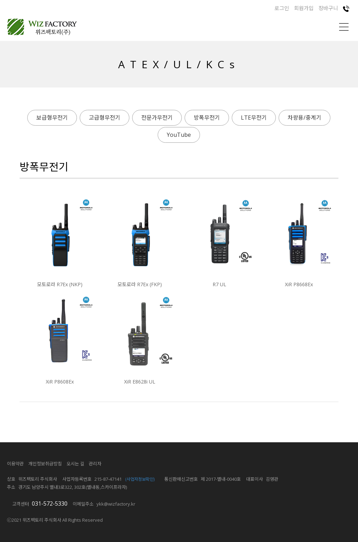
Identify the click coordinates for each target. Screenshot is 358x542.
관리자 (95, 463)
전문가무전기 (157, 117)
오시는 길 (75, 463)
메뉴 (344, 27)
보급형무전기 (52, 117)
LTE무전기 (254, 117)
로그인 (281, 8)
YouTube (179, 135)
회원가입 (304, 8)
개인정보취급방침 (45, 463)
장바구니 (328, 8)
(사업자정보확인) (140, 479)
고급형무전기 (104, 117)
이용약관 (15, 463)
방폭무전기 (207, 117)
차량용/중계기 (304, 117)
